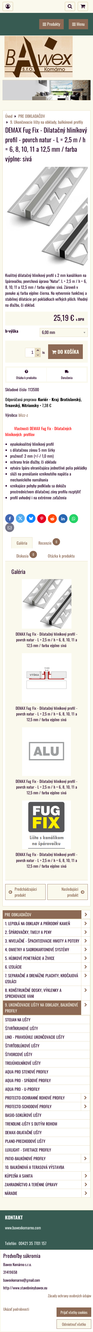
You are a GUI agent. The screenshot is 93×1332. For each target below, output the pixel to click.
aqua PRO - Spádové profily (28, 1080)
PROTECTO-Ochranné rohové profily (47, 1098)
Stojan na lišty (18, 1020)
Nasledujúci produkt (73, 892)
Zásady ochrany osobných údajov (69, 1295)
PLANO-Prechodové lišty (25, 1141)
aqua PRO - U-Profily (22, 1089)
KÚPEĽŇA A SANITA (47, 1176)
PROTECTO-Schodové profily (47, 1106)
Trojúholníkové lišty (23, 1063)
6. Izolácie (47, 967)
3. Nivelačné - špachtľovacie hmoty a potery (47, 941)
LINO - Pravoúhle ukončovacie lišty (34, 1037)
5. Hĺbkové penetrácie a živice (47, 958)
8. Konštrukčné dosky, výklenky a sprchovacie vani (47, 993)
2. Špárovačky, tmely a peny (47, 932)
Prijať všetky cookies (74, 1312)
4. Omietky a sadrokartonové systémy (47, 949)
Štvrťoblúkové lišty (22, 1046)
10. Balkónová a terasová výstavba (34, 1167)
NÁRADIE (47, 1193)
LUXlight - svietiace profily (28, 1150)
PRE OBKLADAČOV (47, 914)
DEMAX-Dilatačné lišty (23, 1132)
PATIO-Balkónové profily (47, 1158)
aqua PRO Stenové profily (26, 1072)
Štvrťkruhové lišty (21, 1028)
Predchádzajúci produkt (23, 892)
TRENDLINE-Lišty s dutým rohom (31, 1124)
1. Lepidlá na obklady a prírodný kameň (47, 923)
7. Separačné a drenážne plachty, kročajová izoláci (47, 978)
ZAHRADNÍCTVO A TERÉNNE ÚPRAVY (47, 1184)
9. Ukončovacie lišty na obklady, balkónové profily (47, 1008)
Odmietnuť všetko (74, 1324)
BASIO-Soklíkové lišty (23, 1115)
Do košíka (65, 351)
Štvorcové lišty (18, 1054)
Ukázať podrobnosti (16, 1309)
